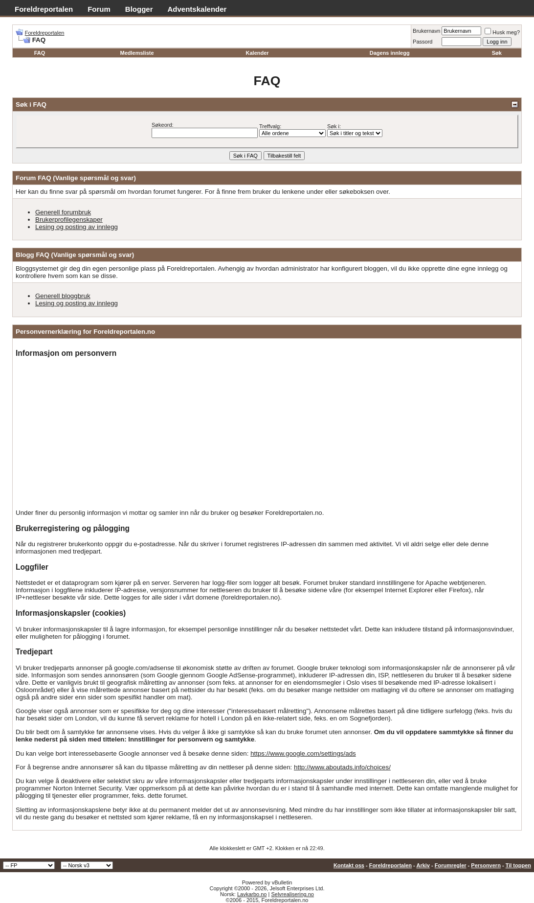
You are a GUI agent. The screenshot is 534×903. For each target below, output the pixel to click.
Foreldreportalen (44, 9)
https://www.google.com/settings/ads (303, 753)
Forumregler (451, 865)
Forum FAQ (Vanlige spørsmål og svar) (76, 178)
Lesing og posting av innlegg (76, 227)
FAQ (39, 53)
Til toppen (518, 865)
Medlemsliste (137, 53)
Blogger (139, 9)
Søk (497, 53)
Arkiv (423, 865)
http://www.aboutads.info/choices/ (342, 767)
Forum (99, 9)
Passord (422, 42)
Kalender (257, 53)
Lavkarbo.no (252, 894)
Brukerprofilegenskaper (69, 219)
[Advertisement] (267, 434)
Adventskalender (197, 9)
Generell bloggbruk (62, 296)
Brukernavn (426, 31)
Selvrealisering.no (292, 894)
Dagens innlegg (390, 53)
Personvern (486, 865)
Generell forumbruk (63, 212)
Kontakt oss (349, 865)
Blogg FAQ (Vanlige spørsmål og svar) (75, 254)
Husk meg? (502, 32)
